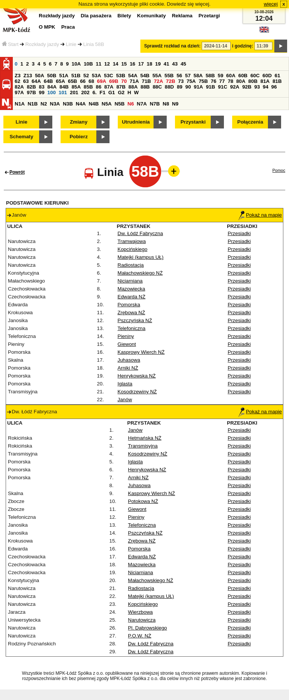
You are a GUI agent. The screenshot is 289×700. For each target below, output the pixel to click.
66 (83, 81)
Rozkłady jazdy (42, 44)
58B (209, 75)
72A (158, 81)
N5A (107, 104)
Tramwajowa (131, 241)
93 (257, 87)
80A (240, 81)
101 (63, 92)
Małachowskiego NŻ (140, 273)
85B (88, 87)
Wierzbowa (140, 612)
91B (210, 87)
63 (26, 81)
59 (221, 75)
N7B (155, 104)
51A (63, 75)
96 (274, 87)
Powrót (17, 172)
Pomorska (128, 304)
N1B (32, 104)
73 (181, 81)
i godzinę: (242, 46)
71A (134, 81)
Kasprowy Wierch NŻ (140, 352)
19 (158, 64)
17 (141, 64)
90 (188, 87)
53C (108, 75)
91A (198, 87)
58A (197, 75)
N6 (131, 104)
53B (120, 75)
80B (252, 81)
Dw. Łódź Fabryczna (140, 233)
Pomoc (278, 170)
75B (203, 81)
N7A (142, 104)
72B (170, 81)
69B (113, 81)
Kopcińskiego (132, 249)
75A (191, 81)
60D (267, 75)
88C (157, 87)
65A (60, 81)
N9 (175, 104)
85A (76, 87)
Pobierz (79, 136)
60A (230, 75)
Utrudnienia (136, 122)
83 (41, 87)
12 (107, 64)
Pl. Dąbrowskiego (147, 628)
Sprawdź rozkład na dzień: (172, 46)
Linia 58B (93, 44)
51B (75, 75)
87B (120, 87)
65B (72, 81)
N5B (119, 104)
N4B (94, 104)
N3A (55, 104)
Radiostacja (130, 265)
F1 (102, 92)
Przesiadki (239, 233)
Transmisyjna (143, 446)
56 (179, 75)
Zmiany (79, 122)
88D (169, 87)
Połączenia (250, 122)
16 (132, 64)
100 (51, 92)
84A (51, 87)
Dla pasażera (96, 15)
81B (276, 81)
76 (213, 81)
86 (98, 87)
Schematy (21, 136)
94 (265, 87)
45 (183, 64)
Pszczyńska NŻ (134, 320)
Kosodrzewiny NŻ (137, 391)
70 (124, 81)
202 (85, 92)
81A (264, 81)
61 (277, 75)
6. (95, 92)
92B (246, 87)
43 (175, 64)
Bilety (124, 15)
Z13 (27, 75)
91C (222, 87)
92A (234, 87)
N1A (20, 104)
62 (17, 81)
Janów (124, 399)
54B (144, 75)
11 (99, 64)
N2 (44, 104)
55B (168, 75)
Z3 (18, 75)
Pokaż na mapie (260, 215)
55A (156, 75)
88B (144, 87)
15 (124, 64)
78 (230, 81)
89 (180, 87)
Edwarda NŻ (131, 297)
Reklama (182, 15)
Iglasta (124, 384)
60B (242, 75)
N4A (81, 104)
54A (132, 75)
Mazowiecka (131, 289)
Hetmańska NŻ (144, 438)
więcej (271, 4)
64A (36, 81)
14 (116, 64)
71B (146, 81)
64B (48, 81)
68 (91, 81)
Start (10, 44)
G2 (121, 92)
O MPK (47, 27)
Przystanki (193, 122)
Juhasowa (128, 360)
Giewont (126, 344)
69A (101, 81)
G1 (111, 92)
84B (63, 87)
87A (108, 87)
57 (188, 75)
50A (39, 75)
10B (88, 64)
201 (74, 92)
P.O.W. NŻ (139, 636)
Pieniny (125, 336)
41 (166, 64)
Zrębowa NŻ (131, 312)
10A (76, 64)
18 (149, 64)
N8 (166, 104)
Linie (71, 44)
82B (31, 87)
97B (31, 92)
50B (51, 75)
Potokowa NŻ (143, 501)
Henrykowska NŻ (136, 376)
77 (222, 81)
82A (19, 87)
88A (132, 87)
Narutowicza (141, 620)
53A (96, 75)
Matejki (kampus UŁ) (140, 257)
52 (86, 75)
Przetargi (209, 15)
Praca (68, 27)
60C (254, 75)
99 (41, 92)
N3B (68, 104)
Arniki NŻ (127, 368)
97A (19, 92)
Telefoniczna (131, 328)
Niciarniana (130, 281)
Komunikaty (151, 15)
